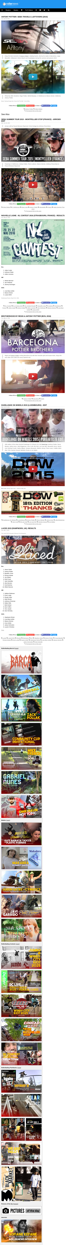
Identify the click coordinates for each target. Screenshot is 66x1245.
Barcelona (36, 398)
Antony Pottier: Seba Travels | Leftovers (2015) (24, 17)
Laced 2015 (11, 638)
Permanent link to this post (33, 111)
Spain (42, 398)
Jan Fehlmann (42, 308)
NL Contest (8, 306)
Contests (50, 306)
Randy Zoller (24, 640)
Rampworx (26, 638)
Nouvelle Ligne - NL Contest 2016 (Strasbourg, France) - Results (33, 215)
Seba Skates (38, 109)
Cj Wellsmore (16, 207)
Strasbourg (58, 306)
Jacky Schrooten (28, 642)
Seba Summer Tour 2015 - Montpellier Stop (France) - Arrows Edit (31, 120)
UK (32, 638)
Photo (2, 630)
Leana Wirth (35, 309)
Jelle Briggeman (60, 520)
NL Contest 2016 (18, 306)
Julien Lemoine (31, 308)
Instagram (31, 105)
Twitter (54, 105)
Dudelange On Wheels (9, 520)
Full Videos (29, 10)
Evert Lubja (16, 640)
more (16, 648)
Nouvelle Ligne (41, 306)
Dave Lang (25, 207)
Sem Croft (15, 522)
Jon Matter (52, 522)
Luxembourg (21, 520)
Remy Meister (41, 520)
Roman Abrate (7, 640)
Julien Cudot (11, 308)
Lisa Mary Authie (46, 640)
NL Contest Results (30, 306)
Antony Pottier (24, 56)
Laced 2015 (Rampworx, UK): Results (18, 528)
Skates (15, 10)
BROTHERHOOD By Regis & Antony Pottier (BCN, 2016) (26, 316)
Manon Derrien (52, 308)
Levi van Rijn (33, 522)
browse (16, 1204)
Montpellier (42, 207)
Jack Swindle (38, 642)
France (50, 207)
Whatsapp (22, 105)
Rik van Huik (23, 522)
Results (19, 638)
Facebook (46, 105)
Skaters (8, 10)
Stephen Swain (38, 638)
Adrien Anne (49, 520)
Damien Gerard (42, 522)
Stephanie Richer (35, 640)
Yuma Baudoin (59, 638)
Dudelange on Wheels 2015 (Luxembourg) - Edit (24, 405)
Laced (4, 638)
